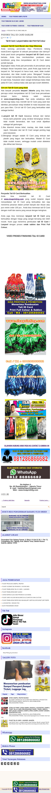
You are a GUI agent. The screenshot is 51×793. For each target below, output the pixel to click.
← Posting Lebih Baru (8, 500)
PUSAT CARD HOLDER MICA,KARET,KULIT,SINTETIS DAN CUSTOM (21, 597)
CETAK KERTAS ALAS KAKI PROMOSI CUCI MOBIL (16, 595)
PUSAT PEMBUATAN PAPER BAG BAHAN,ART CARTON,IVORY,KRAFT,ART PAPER (25, 600)
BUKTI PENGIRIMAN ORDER (10, 606)
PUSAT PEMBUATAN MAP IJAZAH (35, 26)
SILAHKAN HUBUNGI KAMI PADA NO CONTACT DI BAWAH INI (25, 446)
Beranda (4, 16)
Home (3, 30)
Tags (12, 694)
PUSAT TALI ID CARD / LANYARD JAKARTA (21, 720)
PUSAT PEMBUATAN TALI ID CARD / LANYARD (13, 21)
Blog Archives (21, 694)
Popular (5, 694)
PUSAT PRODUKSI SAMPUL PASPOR (18, 16)
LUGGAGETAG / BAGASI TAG (10, 603)
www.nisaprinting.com (14, 199)
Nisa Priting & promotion (10, 653)
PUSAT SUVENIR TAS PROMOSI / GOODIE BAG (13, 26)
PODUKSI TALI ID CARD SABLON (17, 35)
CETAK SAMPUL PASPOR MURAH (19, 698)
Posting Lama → (44, 500)
